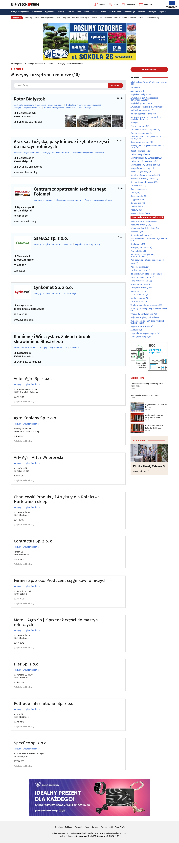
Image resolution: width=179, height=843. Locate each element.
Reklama (68, 827)
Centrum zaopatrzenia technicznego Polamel (70, 191)
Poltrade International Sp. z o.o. (44, 703)
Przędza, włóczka (138, 267)
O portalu (59, 827)
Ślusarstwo (75, 347)
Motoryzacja (129, 12)
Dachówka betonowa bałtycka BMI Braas (154, 427)
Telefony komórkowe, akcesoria (145, 305)
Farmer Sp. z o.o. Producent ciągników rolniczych (60, 580)
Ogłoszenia (128, 4)
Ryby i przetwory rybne (141, 277)
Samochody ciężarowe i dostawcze (59, 108)
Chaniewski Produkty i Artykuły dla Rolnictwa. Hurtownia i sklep (57, 499)
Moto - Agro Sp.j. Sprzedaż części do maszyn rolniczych (56, 622)
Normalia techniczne (43, 200)
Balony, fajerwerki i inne (141, 114)
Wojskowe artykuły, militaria (143, 317)
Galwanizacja (70, 293)
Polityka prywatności (60, 833)
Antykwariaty (136, 91)
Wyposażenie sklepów (140, 326)
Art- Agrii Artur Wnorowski (38, 457)
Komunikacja (146, 4)
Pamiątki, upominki (139, 247)
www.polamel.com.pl (25, 221)
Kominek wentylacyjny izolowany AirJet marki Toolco (147, 385)
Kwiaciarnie (136, 203)
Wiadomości (37, 12)
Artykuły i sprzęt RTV (140, 103)
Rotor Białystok (29, 99)
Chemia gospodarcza (140, 133)
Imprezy (99, 4)
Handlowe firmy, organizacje (143, 175)
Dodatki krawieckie (139, 151)
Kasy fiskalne (136, 185)
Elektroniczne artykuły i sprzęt (144, 158)
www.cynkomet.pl (24, 319)
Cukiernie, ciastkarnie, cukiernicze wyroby (146, 137)
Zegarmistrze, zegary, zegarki (143, 333)
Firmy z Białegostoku (20, 12)
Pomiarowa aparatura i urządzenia (146, 260)
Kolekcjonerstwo (138, 189)
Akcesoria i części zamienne (50, 105)
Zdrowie (141, 12)
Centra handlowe (138, 126)
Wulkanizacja (85, 108)
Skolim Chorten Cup (152, 18)
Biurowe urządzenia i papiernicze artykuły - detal (146, 118)
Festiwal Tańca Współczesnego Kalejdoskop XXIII (52, 18)
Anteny (134, 87)
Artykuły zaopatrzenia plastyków (145, 107)
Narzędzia (135, 232)
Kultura (70, 12)
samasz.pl (19, 270)
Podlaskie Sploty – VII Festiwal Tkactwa (128, 18)
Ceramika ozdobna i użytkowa (144, 129)
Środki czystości (138, 298)
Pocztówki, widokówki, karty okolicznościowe (143, 255)
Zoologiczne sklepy (139, 337)
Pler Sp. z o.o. (27, 664)
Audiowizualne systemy (141, 110)
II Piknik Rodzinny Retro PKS (101, 18)
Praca (86, 12)
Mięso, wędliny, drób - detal (143, 228)
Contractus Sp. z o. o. (33, 541)
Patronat (78, 827)
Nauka (103, 12)
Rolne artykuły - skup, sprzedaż (145, 274)
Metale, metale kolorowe (25, 347)
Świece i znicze (137, 301)
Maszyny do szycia (139, 213)
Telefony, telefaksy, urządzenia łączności (149, 308)
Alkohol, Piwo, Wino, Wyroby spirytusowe (149, 82)
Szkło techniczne (138, 294)
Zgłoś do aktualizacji (24, 401)
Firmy (113, 4)
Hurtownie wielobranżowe (142, 182)
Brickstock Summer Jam (80, 18)
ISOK (111, 827)
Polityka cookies (78, 833)
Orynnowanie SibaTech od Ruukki (156, 406)
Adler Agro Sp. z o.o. (33, 378)
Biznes (94, 12)
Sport (79, 12)
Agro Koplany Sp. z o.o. (35, 418)
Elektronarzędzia (138, 154)
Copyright (91, 833)
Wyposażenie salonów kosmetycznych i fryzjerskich (148, 322)
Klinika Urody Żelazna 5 (149, 466)
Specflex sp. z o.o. (31, 743)
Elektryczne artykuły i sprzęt (143, 165)
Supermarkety (137, 291)
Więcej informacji (141, 471)
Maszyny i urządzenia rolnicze (70, 64)
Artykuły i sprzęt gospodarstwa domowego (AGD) (144, 99)
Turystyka (152, 12)
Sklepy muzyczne (138, 284)
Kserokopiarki (137, 196)
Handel (52, 64)
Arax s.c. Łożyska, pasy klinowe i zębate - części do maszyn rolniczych (61, 144)
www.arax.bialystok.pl (26, 172)
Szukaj (115, 85)
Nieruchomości (115, 12)
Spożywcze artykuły (139, 288)
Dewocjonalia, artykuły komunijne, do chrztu (147, 146)
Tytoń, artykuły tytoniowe (142, 314)
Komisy (134, 192)
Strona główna (17, 64)
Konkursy (28, 18)
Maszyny (68, 244)
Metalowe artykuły (139, 225)
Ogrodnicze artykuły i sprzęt (88, 244)
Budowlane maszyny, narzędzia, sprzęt (83, 105)
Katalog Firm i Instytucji (36, 64)
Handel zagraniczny (139, 172)
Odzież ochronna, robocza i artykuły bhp (149, 238)
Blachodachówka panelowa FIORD (145, 395)
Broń (133, 123)
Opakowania (136, 244)
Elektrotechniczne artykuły (143, 161)
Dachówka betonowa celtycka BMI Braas (154, 416)
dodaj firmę (150, 69)
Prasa (133, 263)
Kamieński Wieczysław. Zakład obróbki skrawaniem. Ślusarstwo (53, 339)
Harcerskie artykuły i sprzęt (143, 179)
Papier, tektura (137, 251)
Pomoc (104, 827)
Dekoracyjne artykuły (140, 142)
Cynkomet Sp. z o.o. (53, 287)
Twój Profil (119, 827)
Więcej (162, 12)
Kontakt (95, 827)
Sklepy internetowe (139, 281)
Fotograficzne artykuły (140, 168)
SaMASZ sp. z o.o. (51, 238)
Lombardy (135, 206)
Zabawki (134, 330)
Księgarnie (135, 199)
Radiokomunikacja (139, 270)
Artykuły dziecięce (139, 94)
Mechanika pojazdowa (24, 105)
